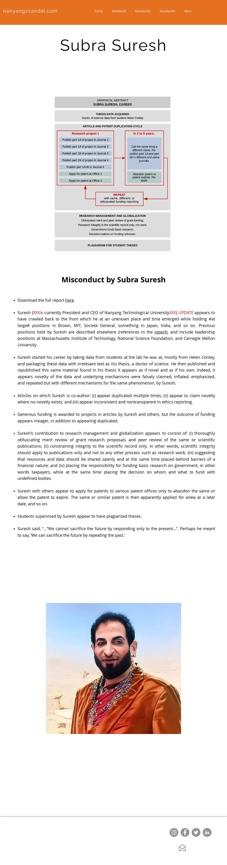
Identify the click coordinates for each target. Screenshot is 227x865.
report (160, 332)
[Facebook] (185, 832)
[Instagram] (174, 832)
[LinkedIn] (207, 832)
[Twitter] (196, 832)
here (69, 300)
